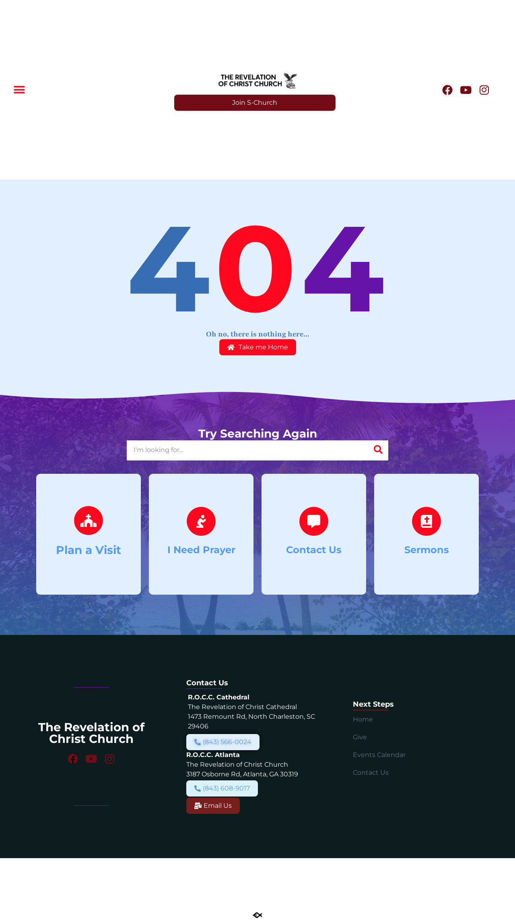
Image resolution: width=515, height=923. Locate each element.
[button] (19, 90)
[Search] (378, 450)
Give (360, 737)
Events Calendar (379, 755)
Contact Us (371, 772)
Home (363, 719)
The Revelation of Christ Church (91, 733)
